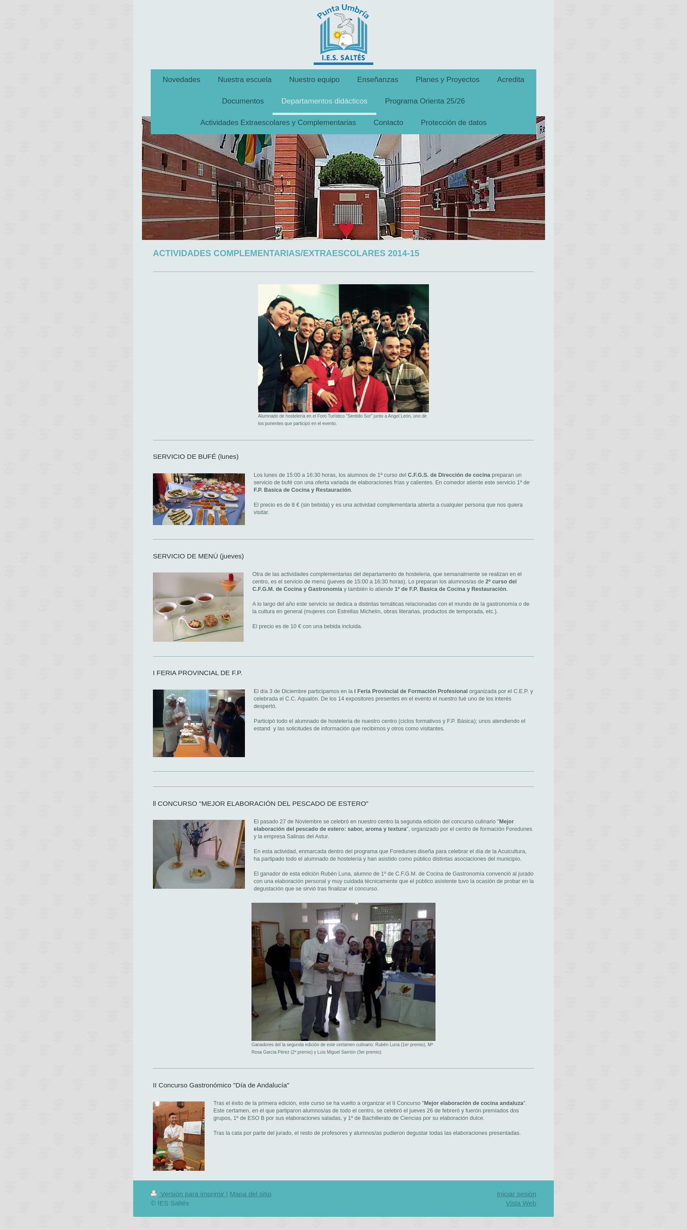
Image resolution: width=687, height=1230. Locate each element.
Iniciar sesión (516, 1194)
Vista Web (521, 1203)
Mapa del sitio (250, 1194)
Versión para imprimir (188, 1194)
